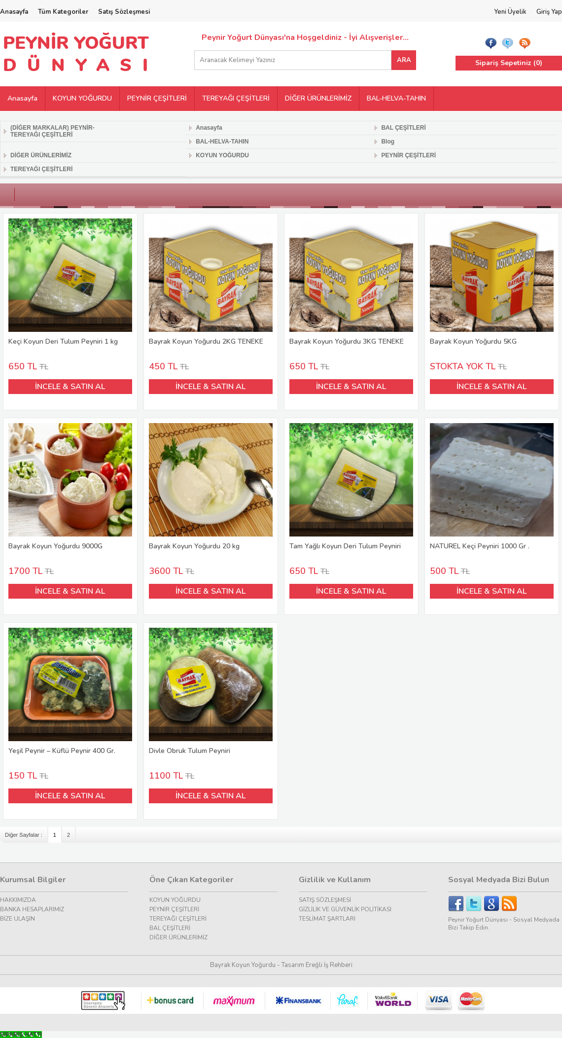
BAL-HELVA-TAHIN (396, 98)
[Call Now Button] (21, 1034)
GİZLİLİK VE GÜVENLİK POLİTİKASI (345, 909)
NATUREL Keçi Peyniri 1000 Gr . (492, 487)
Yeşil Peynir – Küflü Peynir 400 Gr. (70, 691)
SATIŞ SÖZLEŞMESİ (325, 900)
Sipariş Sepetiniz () (508, 63)
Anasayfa (14, 11)
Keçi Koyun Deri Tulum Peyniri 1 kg (70, 282)
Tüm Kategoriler (63, 11)
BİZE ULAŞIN (17, 919)
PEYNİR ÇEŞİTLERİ (157, 98)
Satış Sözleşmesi (124, 11)
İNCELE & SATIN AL (70, 386)
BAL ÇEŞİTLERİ (403, 127)
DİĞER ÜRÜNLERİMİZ (318, 98)
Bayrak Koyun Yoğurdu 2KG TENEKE (211, 282)
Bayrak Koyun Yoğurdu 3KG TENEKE (351, 282)
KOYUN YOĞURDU (82, 98)
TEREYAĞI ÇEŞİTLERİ (236, 98)
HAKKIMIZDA (18, 900)
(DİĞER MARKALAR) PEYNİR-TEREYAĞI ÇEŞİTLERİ (52, 131)
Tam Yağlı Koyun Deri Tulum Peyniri (351, 487)
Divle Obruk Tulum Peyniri (211, 691)
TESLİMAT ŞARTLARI (327, 919)
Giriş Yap (549, 11)
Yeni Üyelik (510, 11)
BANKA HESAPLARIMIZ (32, 909)
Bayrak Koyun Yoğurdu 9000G (70, 487)
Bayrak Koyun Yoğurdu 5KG (492, 282)
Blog (387, 141)
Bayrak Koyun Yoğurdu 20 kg (211, 487)
